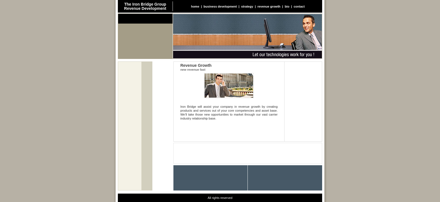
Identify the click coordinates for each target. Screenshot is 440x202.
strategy (247, 6)
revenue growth (268, 6)
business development (220, 6)
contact (299, 6)
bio (287, 6)
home (195, 6)
